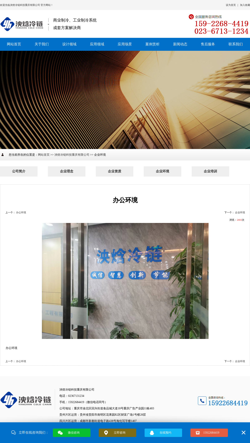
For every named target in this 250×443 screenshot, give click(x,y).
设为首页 (231, 5)
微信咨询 (74, 432)
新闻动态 (180, 44)
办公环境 (21, 212)
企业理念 (66, 171)
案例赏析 (152, 44)
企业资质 (114, 171)
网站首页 (14, 44)
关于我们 (42, 44)
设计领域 (69, 44)
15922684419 (211, 432)
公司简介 (18, 171)
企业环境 (162, 171)
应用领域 (97, 44)
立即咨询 (119, 432)
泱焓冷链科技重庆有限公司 (25, 5)
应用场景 (125, 44)
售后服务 (208, 44)
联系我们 (236, 44)
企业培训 (210, 171)
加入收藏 (245, 5)
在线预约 (165, 432)
